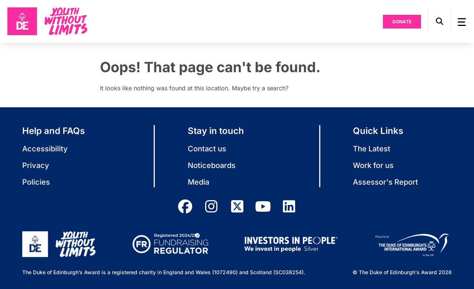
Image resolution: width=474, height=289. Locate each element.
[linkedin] (288, 206)
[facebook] (185, 206)
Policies (36, 182)
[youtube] (263, 206)
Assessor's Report (385, 182)
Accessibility (45, 148)
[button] (439, 21)
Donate (402, 21)
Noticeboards (212, 165)
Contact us (207, 148)
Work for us (373, 165)
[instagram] (211, 206)
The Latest (371, 148)
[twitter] (237, 206)
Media (198, 182)
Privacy (35, 165)
